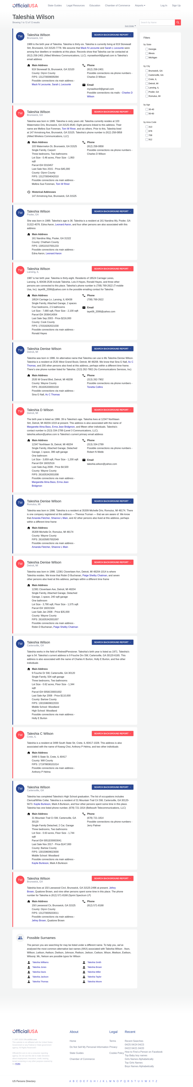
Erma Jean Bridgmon (63, 426)
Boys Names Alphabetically (139, 1066)
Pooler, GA (154, 92)
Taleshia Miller (91, 972)
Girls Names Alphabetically (139, 1059)
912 (150, 139)
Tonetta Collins (95, 387)
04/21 (134, 1048)
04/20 (141, 1048)
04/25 (128, 1044)
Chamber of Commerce (117, 5)
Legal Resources (76, 5)
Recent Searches (134, 1041)
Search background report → (112, 35)
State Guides (55, 5)
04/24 (134, 1044)
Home (73, 1041)
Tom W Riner (69, 128)
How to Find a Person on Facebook (144, 1052)
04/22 (128, 1048)
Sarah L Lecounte (114, 48)
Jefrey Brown (39, 920)
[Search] (157, 22)
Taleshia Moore (92, 982)
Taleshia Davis (36, 972)
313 (150, 126)
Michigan (153, 57)
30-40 (151, 109)
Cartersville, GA (156, 75)
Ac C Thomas (52, 394)
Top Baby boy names (136, 1055)
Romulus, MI (155, 96)
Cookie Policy (116, 1053)
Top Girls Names (133, 1062)
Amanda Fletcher (41, 518)
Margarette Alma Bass (39, 426)
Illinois (152, 53)
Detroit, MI (153, 83)
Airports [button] (139, 5)
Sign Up (176, 5)
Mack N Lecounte (90, 48)
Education (95, 5)
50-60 (151, 113)
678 (150, 131)
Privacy (113, 1047)
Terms (112, 1041)
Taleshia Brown (92, 967)
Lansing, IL (154, 87)
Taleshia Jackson (37, 977)
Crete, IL (153, 79)
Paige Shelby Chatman (94, 575)
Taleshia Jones (36, 967)
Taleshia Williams (38, 962)
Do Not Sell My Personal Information (89, 1047)
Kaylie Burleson (42, 804)
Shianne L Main (59, 518)
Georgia (152, 49)
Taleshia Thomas (37, 982)
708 (150, 135)
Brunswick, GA (156, 70)
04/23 (141, 1044)
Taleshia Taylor (91, 977)
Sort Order (129, 26)
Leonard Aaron (63, 224)
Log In (164, 5)
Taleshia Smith (91, 962)
